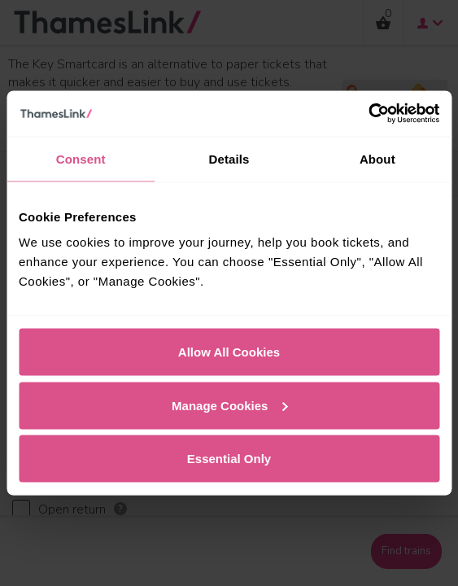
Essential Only (229, 459)
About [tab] (377, 158)
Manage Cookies (229, 405)
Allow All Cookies (229, 352)
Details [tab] (229, 158)
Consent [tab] (81, 158)
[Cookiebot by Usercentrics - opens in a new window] (368, 114)
